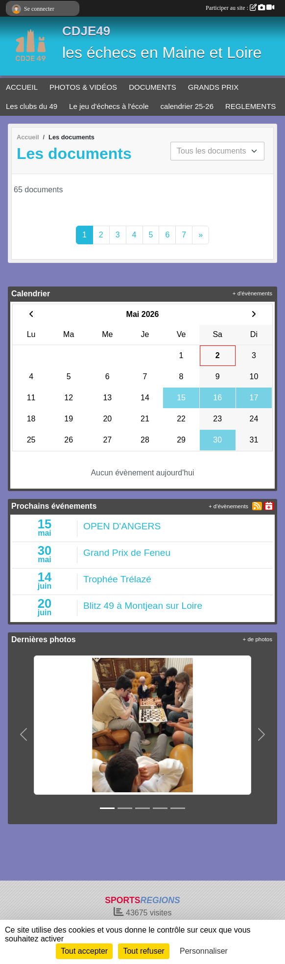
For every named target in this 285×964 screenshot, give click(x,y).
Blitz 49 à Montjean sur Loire (142, 605)
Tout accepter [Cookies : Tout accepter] (84, 951)
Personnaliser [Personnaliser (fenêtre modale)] (204, 951)
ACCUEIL (22, 87)
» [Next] (200, 235)
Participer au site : (240, 7)
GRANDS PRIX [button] (213, 87)
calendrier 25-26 (187, 106)
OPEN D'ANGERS (122, 526)
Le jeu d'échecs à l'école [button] (109, 106)
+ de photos (257, 639)
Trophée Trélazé (117, 579)
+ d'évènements (252, 293)
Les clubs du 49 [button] (31, 106)
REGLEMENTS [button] (250, 106)
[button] (23, 735)
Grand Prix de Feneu (126, 552)
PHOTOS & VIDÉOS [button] (83, 87)
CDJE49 (86, 31)
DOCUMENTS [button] (152, 87)
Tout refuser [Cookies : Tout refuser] (143, 951)
